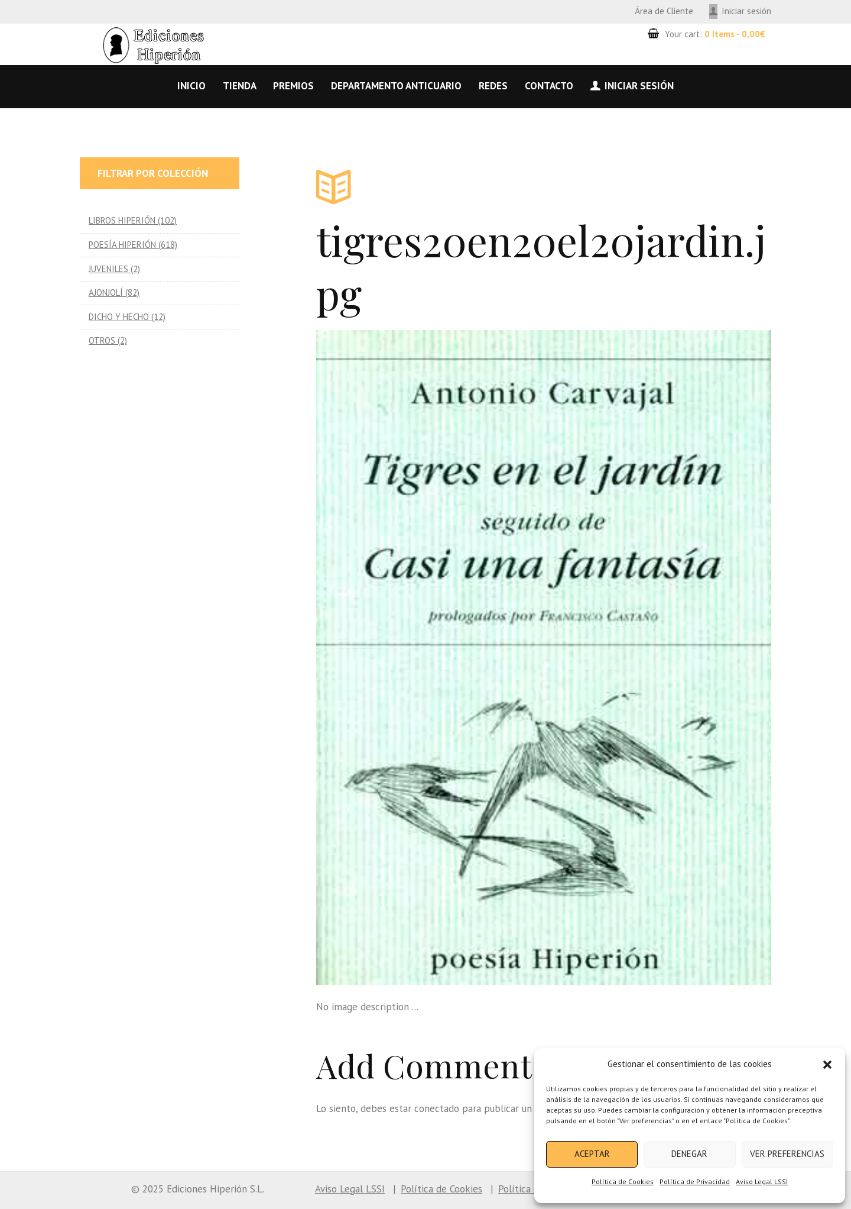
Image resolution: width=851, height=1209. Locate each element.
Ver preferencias (787, 1153)
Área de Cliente (664, 11)
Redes (493, 85)
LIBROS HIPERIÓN (122, 220)
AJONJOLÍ (106, 292)
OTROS (102, 340)
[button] (827, 1065)
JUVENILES (108, 268)
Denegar (689, 1153)
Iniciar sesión (746, 11)
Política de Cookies (623, 1181)
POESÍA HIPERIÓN (122, 244)
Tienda (239, 85)
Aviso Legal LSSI (762, 1181)
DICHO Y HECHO (119, 316)
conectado (436, 1108)
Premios (293, 85)
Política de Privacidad (695, 1181)
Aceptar (592, 1153)
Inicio (191, 85)
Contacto (549, 85)
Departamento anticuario (396, 85)
